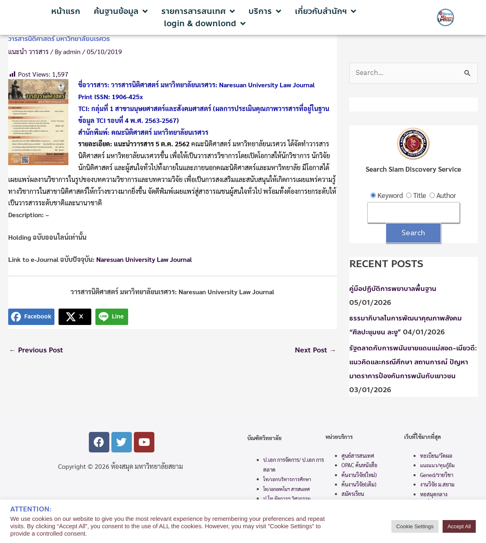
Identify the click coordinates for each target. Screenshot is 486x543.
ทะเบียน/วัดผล (436, 456)
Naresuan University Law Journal (144, 259)
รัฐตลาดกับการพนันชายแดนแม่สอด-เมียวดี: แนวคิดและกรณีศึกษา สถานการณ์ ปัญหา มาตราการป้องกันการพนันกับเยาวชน (413, 362)
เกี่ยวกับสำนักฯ (325, 11)
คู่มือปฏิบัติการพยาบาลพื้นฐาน (393, 289)
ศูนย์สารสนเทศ (357, 456)
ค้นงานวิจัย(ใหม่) (359, 475)
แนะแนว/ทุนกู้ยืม (437, 466)
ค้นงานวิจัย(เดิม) (358, 485)
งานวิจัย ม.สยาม (437, 485)
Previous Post (37, 350)
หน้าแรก (65, 11)
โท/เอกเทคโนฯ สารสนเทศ (286, 490)
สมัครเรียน (352, 494)
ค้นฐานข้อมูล (121, 11)
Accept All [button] (459, 526)
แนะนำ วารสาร (28, 51)
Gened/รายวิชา (436, 475)
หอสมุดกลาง (434, 494)
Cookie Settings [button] (415, 526)
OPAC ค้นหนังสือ (359, 465)
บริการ (265, 11)
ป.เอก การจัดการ (281, 460)
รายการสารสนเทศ (198, 11)
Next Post (315, 350)
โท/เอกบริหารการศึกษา (287, 480)
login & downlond (205, 24)
